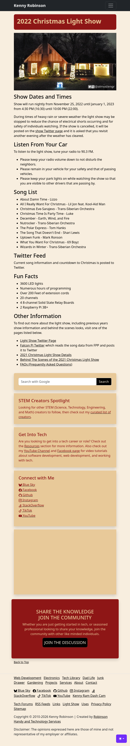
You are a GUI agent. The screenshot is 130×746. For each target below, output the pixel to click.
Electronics (52, 678)
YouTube (27, 515)
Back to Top (21, 662)
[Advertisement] (65, 562)
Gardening (35, 682)
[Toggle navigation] (110, 6)
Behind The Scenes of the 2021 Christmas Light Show (59, 359)
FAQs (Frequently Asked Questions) (46, 364)
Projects (51, 682)
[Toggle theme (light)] (121, 739)
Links (56, 704)
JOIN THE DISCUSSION (65, 642)
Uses (85, 704)
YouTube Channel (37, 451)
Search (104, 381)
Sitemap (20, 709)
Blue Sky (27, 484)
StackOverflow (31, 505)
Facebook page (68, 451)
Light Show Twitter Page (38, 340)
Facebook (28, 490)
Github (26, 495)
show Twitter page (49, 131)
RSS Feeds (42, 704)
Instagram (28, 500)
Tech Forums (23, 704)
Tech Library (71, 678)
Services (66, 682)
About (78, 682)
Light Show (71, 704)
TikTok (25, 510)
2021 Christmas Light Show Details (46, 355)
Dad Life (89, 678)
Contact (91, 682)
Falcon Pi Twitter (32, 345)
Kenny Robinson (30, 5)
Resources (31, 446)
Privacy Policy (101, 704)
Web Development (27, 678)
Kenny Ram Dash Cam (89, 695)
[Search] (57, 381)
